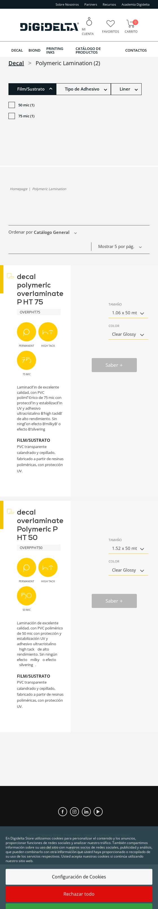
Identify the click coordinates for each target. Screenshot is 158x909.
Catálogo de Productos (88, 50)
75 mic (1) (21, 116)
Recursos (109, 4)
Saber (114, 365)
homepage (18, 188)
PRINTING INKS (54, 50)
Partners (90, 4)
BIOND (34, 50)
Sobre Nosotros (67, 4)
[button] (32, 89)
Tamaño (115, 304)
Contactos (136, 50)
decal (16, 63)
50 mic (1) (21, 105)
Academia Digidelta (136, 4)
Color (114, 326)
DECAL (17, 50)
